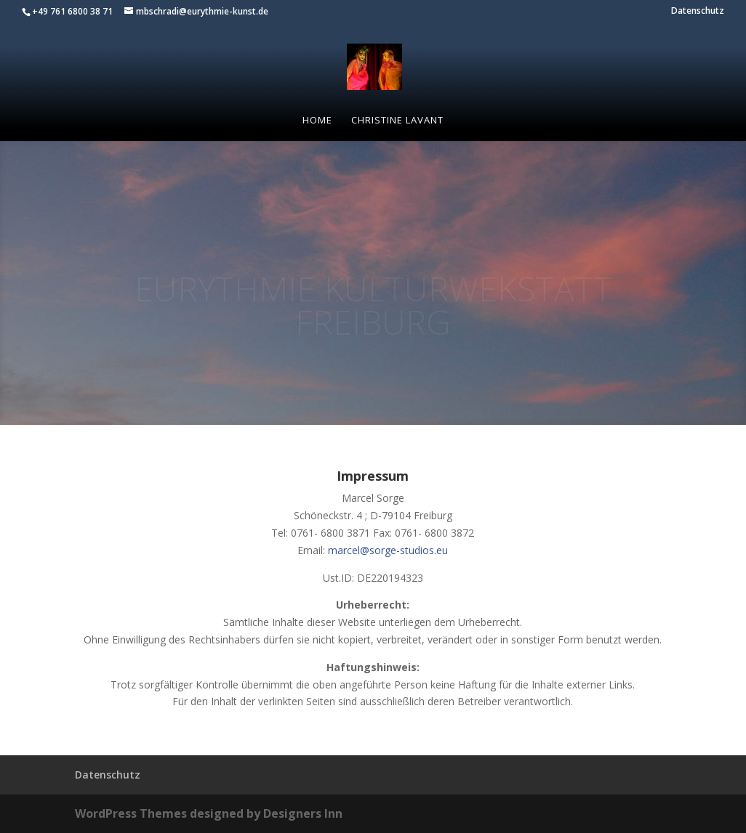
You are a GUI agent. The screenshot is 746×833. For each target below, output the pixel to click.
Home (317, 120)
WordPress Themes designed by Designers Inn (208, 813)
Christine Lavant (397, 120)
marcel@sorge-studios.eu (388, 550)
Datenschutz (697, 12)
